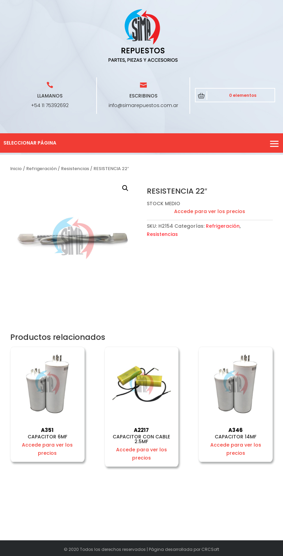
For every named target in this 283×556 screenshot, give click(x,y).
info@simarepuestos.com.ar (143, 105)
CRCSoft (210, 549)
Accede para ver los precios (209, 211)
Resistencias (75, 168)
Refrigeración (41, 168)
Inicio (16, 168)
